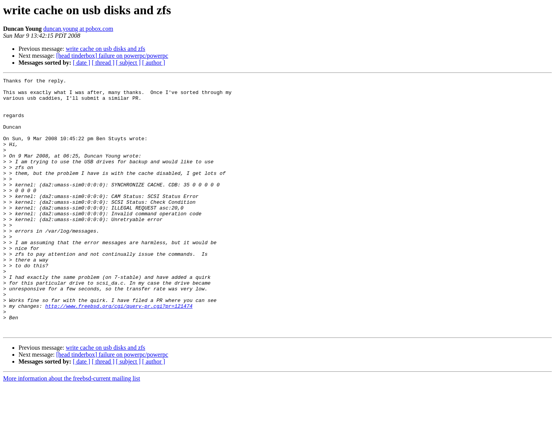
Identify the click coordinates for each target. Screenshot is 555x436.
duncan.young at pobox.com (78, 28)
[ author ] (153, 62)
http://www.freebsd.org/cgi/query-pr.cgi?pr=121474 (118, 352)
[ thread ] (103, 62)
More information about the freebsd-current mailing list (71, 429)
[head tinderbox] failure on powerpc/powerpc (112, 55)
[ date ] (81, 62)
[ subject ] (128, 62)
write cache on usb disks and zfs (105, 48)
